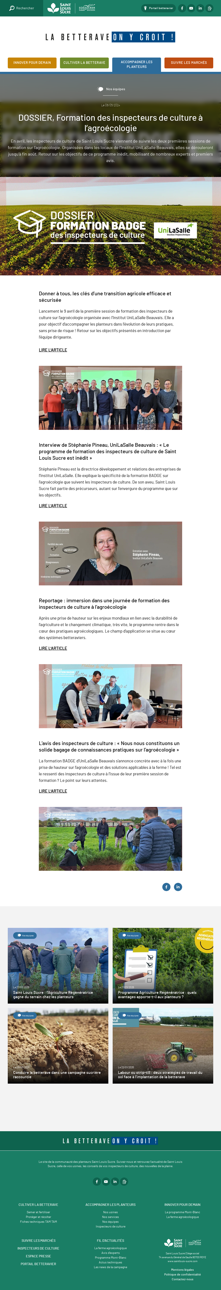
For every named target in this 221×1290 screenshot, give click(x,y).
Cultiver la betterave (84, 62)
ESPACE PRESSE (38, 1256)
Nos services (110, 1217)
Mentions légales (182, 1269)
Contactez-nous (182, 1279)
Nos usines (110, 1212)
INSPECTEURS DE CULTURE (38, 1248)
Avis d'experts (110, 1253)
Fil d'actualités (110, 1240)
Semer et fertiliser (38, 1212)
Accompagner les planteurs (137, 65)
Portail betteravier (161, 8)
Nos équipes (110, 1221)
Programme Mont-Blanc (110, 1257)
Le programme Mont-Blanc (182, 1212)
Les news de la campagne (110, 1267)
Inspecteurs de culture (110, 1226)
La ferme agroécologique (182, 1217)
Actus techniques (110, 1262)
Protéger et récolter (38, 1217)
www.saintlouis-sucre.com (182, 1261)
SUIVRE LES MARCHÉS (38, 1240)
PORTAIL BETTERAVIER (38, 1264)
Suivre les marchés (189, 62)
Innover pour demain (32, 62)
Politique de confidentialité (182, 1274)
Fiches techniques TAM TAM (38, 1221)
